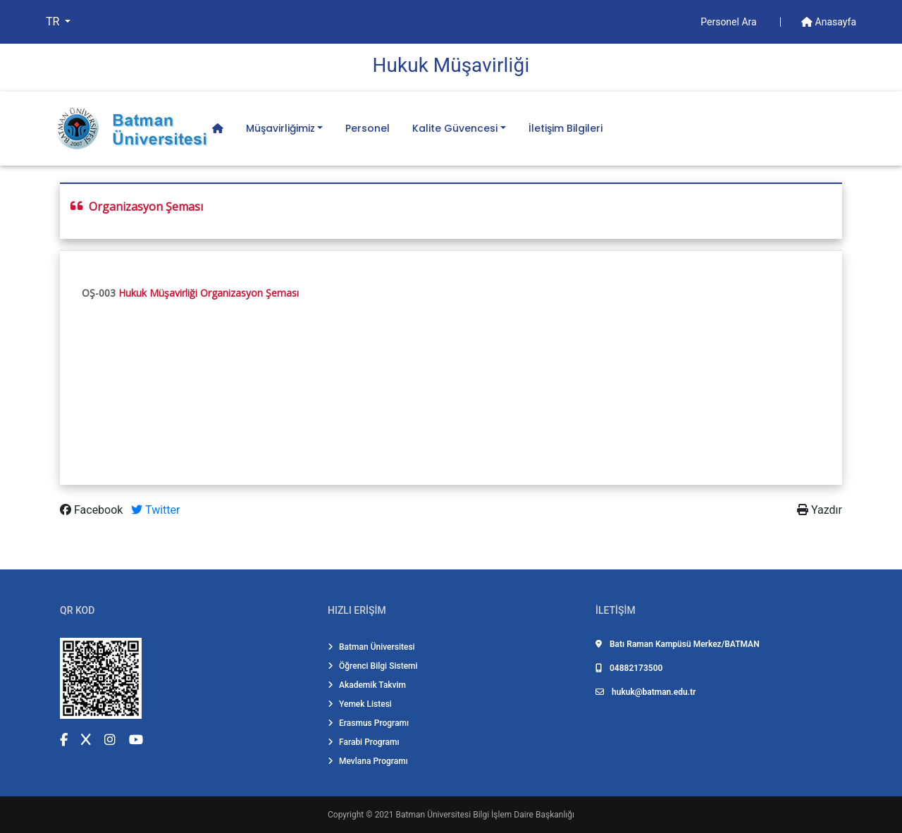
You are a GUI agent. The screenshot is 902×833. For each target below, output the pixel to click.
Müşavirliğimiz (280, 128)
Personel (367, 128)
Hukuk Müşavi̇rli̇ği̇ (451, 65)
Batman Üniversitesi (371, 647)
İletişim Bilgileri (566, 128)
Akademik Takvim (367, 685)
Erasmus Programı (368, 723)
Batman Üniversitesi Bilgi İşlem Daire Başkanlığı (485, 815)
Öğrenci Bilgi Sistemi (373, 666)
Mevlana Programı (368, 761)
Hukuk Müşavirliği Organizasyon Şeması (208, 293)
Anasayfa (828, 21)
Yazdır (819, 510)
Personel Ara (729, 21)
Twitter (155, 510)
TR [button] (54, 21)
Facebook (92, 510)
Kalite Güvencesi (455, 128)
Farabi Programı (364, 742)
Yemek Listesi (360, 704)
